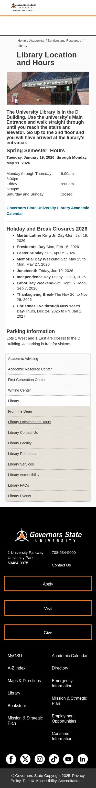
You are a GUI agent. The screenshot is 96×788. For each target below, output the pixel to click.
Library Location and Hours (29, 422)
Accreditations (70, 780)
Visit (48, 608)
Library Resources (22, 454)
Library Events (19, 496)
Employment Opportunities (64, 718)
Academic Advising (23, 359)
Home (22, 41)
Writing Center (19, 390)
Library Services (21, 464)
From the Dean (20, 411)
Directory (60, 668)
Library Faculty (20, 443)
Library (22, 46)
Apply (48, 584)
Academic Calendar (70, 656)
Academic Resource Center (30, 369)
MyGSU (15, 656)
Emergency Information (62, 683)
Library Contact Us (23, 432)
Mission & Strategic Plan (25, 720)
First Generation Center (27, 380)
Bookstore (17, 706)
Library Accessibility (23, 475)
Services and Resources (64, 41)
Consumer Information (62, 736)
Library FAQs (18, 485)
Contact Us (61, 565)
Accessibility (46, 780)
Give (48, 633)
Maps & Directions (24, 681)
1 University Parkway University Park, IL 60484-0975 (26, 557)
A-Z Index (16, 668)
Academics (36, 41)
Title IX (28, 780)
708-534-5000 (64, 552)
